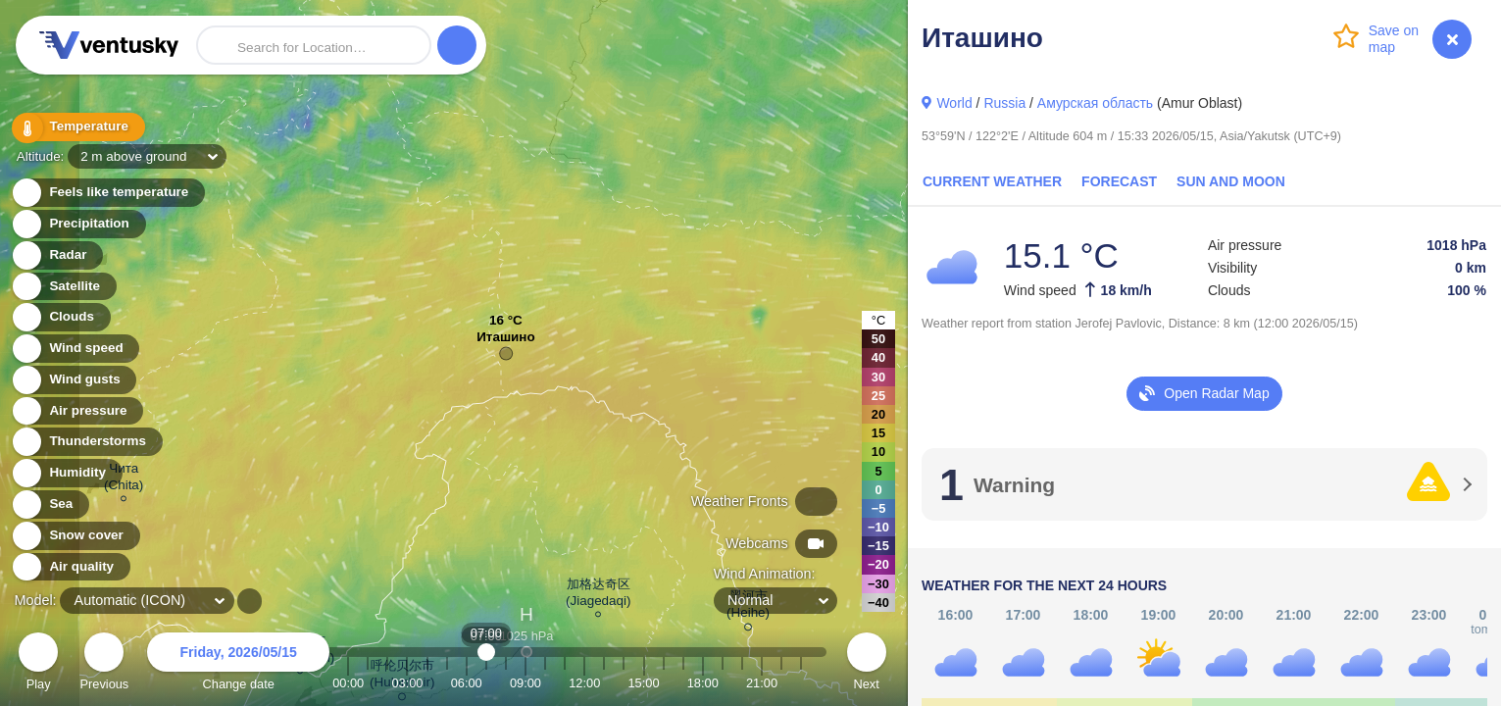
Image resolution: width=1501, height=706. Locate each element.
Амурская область (1095, 103)
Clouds (60, 317)
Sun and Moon (1230, 181)
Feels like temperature (107, 192)
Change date (238, 664)
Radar (56, 255)
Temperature (77, 127)
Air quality (70, 567)
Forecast (1119, 181)
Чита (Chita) (123, 479)
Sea (49, 504)
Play (38, 664)
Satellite (63, 287)
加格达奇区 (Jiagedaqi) (598, 595)
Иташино (505, 341)
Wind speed (75, 348)
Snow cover (75, 536)
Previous (103, 664)
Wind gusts (73, 380)
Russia (1004, 103)
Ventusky (105, 45)
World (954, 103)
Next (866, 664)
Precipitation (77, 224)
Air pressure (76, 411)
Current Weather (992, 181)
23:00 (801, 683)
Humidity (66, 473)
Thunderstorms (86, 442)
